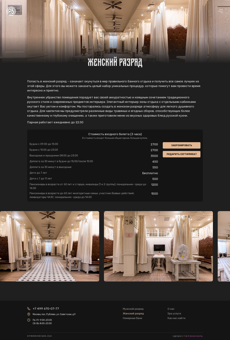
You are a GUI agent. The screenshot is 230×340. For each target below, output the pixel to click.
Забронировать (181, 145)
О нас (171, 308)
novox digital (196, 336)
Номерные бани (132, 318)
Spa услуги (174, 313)
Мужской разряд (133, 308)
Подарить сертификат (182, 154)
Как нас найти (176, 318)
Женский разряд (133, 313)
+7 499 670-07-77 (46, 308)
